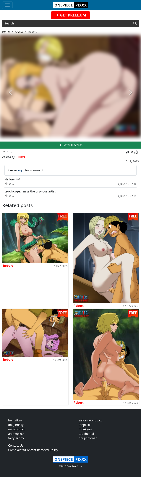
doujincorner (88, 438)
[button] (10, 92)
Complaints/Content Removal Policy (33, 450)
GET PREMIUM (70, 15)
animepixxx (16, 434)
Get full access (70, 145)
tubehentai (86, 434)
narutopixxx (16, 429)
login (21, 170)
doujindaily (16, 425)
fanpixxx (85, 425)
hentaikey (15, 420)
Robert (8, 266)
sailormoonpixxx (90, 420)
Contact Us (15, 445)
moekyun (85, 429)
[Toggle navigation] (7, 5)
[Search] (135, 23)
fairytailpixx (16, 438)
